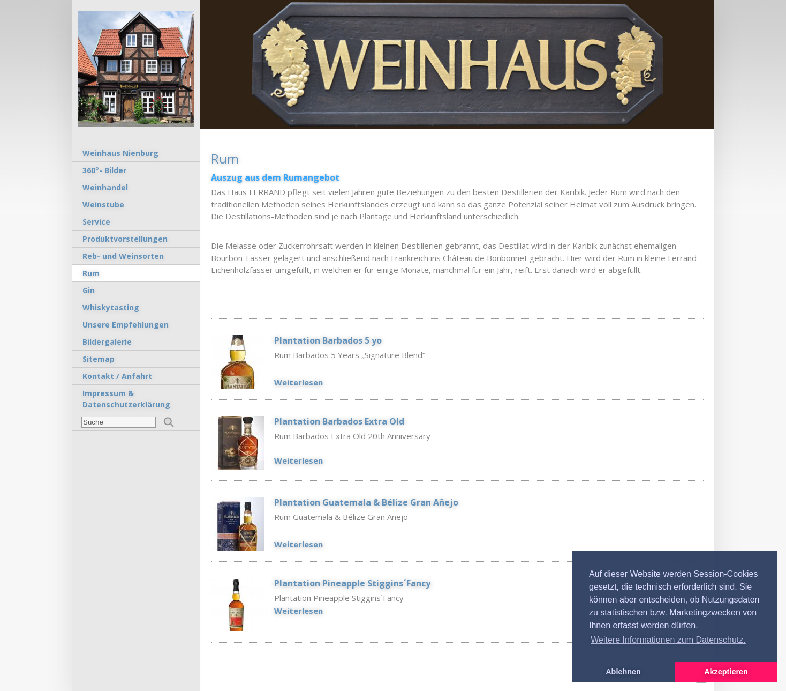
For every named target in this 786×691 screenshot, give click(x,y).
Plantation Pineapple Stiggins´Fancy (352, 583)
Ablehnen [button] (623, 671)
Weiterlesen (298, 382)
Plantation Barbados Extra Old (339, 421)
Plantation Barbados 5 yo (328, 340)
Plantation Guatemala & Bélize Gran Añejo (366, 502)
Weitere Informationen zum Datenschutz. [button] (668, 639)
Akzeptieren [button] (726, 671)
